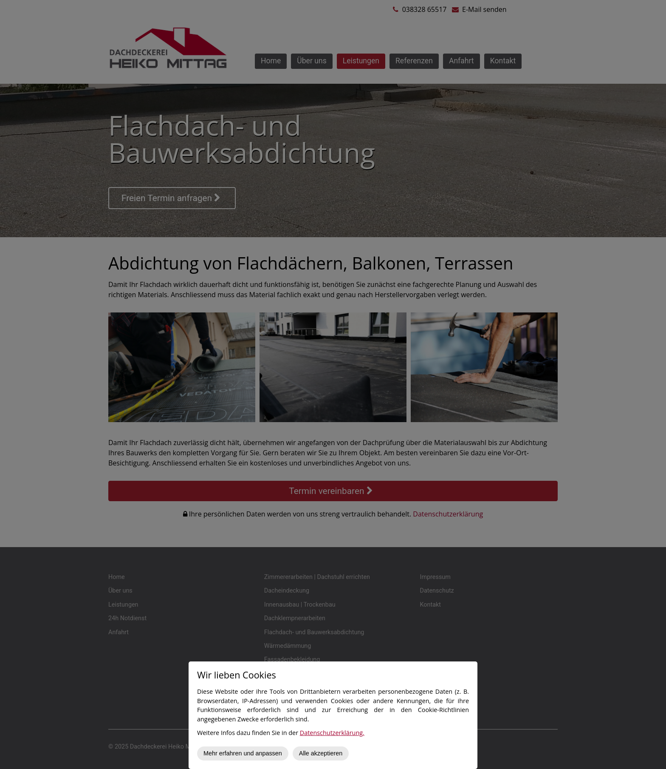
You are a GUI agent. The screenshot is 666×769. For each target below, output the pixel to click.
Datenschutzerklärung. (332, 733)
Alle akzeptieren (320, 753)
